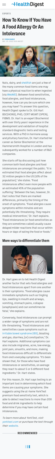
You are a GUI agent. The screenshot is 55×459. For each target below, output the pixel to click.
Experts (6, 13)
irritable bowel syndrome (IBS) (20, 333)
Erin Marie (10, 39)
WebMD (11, 94)
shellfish (26, 82)
